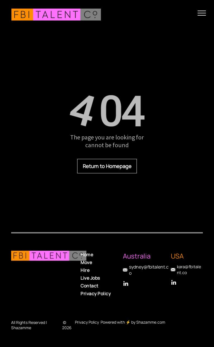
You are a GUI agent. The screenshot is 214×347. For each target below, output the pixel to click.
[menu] (201, 13)
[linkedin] (125, 284)
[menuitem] (103, 255)
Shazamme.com (150, 322)
